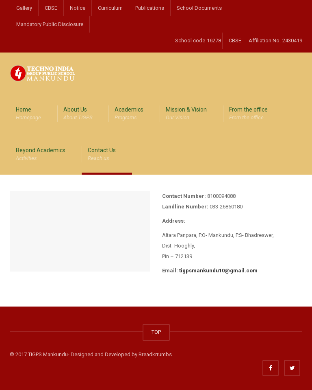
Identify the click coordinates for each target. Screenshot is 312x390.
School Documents (199, 8)
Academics (129, 114)
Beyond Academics (40, 154)
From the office (248, 114)
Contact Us (102, 154)
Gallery (24, 8)
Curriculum (110, 8)
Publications (149, 8)
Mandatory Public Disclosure (49, 24)
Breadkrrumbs (155, 354)
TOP (156, 332)
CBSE (51, 8)
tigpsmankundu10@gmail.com (218, 270)
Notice (77, 8)
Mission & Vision (186, 114)
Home (28, 114)
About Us (77, 114)
